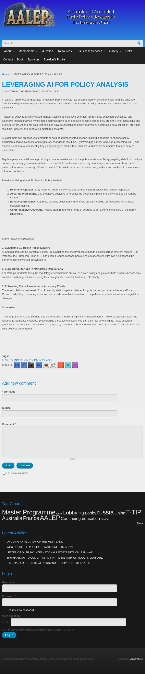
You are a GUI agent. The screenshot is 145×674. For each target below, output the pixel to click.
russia (105, 512)
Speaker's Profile (54, 59)
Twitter (68, 365)
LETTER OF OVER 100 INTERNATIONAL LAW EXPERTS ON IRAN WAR (50, 552)
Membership (26, 51)
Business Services (90, 51)
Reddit (53, 365)
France (31, 518)
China (119, 513)
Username (9, 582)
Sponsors (33, 59)
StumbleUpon (60, 365)
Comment (9, 424)
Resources (65, 51)
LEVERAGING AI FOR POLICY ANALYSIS (26, 360)
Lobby (90, 513)
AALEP (50, 517)
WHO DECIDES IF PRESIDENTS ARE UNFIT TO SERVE (40, 546)
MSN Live (46, 365)
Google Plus (31, 365)
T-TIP (133, 512)
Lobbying (73, 512)
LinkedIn (38, 365)
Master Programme (29, 512)
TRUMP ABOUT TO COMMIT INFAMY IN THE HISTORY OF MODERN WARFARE (55, 557)
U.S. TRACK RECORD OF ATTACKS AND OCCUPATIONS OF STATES (48, 563)
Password (9, 596)
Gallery (113, 51)
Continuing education (80, 518)
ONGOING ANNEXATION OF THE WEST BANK (35, 541)
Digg (16, 365)
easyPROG (136, 658)
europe (105, 519)
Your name (8, 391)
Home (5, 74)
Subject (6, 407)
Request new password (20, 610)
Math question (11, 615)
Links (128, 51)
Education (46, 51)
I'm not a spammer (17, 473)
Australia (12, 518)
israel (59, 513)
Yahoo (75, 365)
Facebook (24, 365)
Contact (8, 59)
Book (20, 59)
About (8, 51)
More (140, 523)
